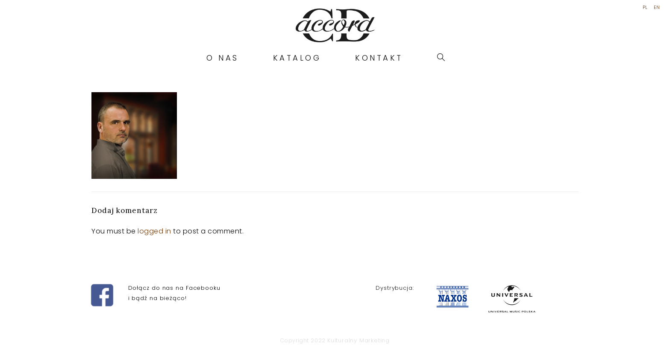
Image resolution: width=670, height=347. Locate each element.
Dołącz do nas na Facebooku (174, 288)
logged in (154, 231)
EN (657, 7)
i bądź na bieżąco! (157, 298)
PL (645, 7)
